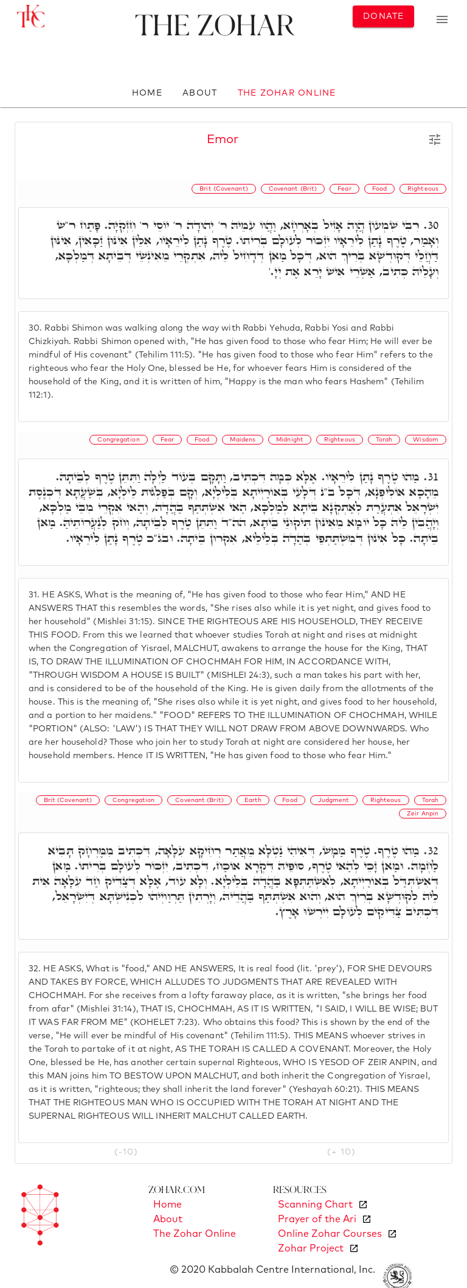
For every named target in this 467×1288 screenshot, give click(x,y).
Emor (222, 139)
